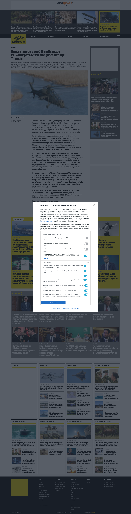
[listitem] (65, 234)
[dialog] (65, 257)
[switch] (86, 238)
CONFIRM (53, 302)
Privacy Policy (75, 308)
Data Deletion (56, 308)
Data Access (65, 308)
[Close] (94, 205)
